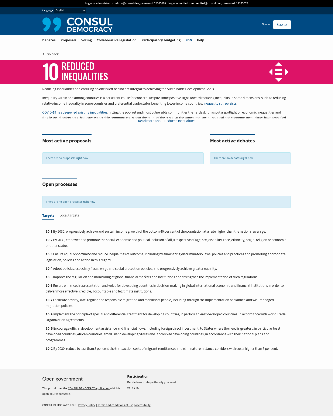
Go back (50, 54)
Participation (137, 376)
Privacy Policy (86, 405)
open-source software (56, 394)
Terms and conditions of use (115, 405)
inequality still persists (219, 103)
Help (200, 40)
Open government (62, 379)
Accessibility (143, 405)
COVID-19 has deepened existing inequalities (74, 112)
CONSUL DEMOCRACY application (89, 388)
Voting (86, 40)
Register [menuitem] (282, 25)
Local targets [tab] (69, 215)
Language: (48, 10)
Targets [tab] (48, 215)
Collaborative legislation (117, 40)
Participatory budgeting (161, 40)
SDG (188, 40)
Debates (49, 40)
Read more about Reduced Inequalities (166, 121)
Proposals (68, 40)
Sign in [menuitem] (266, 24)
